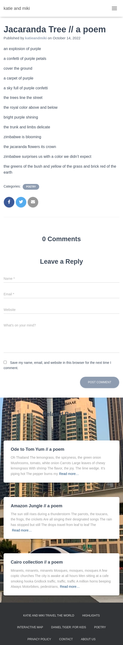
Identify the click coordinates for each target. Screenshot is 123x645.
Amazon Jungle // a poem (36, 505)
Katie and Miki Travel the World (48, 615)
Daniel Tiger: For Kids (68, 627)
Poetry (100, 627)
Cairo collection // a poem (37, 562)
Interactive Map (30, 627)
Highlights (91, 615)
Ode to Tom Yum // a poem (37, 449)
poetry (31, 186)
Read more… (69, 474)
